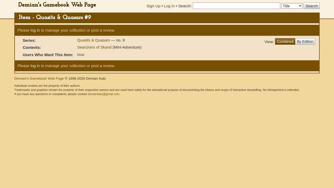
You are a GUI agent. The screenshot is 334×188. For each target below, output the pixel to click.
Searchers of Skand (94, 47)
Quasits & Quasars (94, 40)
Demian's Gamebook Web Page (57, 5)
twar (81, 54)
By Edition (305, 41)
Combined (285, 41)
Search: (185, 6)
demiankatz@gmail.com (103, 94)
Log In (169, 6)
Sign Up (153, 6)
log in (35, 30)
